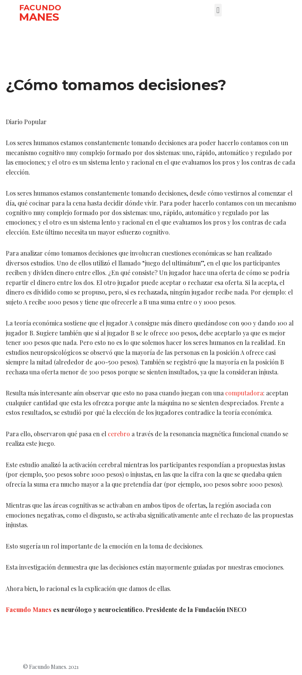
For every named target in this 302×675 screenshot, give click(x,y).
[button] (218, 10)
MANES (39, 16)
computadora (244, 394)
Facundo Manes (29, 611)
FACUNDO (40, 7)
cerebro (119, 435)
